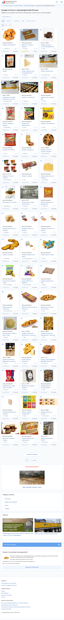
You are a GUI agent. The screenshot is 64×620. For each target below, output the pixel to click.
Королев (5, 415)
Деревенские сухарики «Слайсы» (28, 386)
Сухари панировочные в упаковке (47, 177)
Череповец (6, 258)
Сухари (4, 71)
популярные (17, 20)
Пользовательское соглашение (8, 585)
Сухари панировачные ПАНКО (47, 439)
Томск (43, 48)
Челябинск (6, 48)
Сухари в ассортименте (9, 45)
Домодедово (44, 179)
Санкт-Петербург (7, 284)
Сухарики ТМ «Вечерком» (48, 123)
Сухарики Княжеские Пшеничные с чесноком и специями (29, 334)
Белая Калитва (45, 153)
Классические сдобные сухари (9, 281)
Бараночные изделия (11, 502)
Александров (45, 415)
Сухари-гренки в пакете (47, 254)
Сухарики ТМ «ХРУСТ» (9, 149)
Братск (43, 258)
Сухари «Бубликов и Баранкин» (27, 281)
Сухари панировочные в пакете (28, 255)
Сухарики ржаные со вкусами (27, 229)
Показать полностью (32, 568)
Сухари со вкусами (27, 176)
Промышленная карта (6, 596)
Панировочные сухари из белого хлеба (10, 334)
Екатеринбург (6, 127)
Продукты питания (18, 5)
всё (3, 20)
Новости (3, 598)
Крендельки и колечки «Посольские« (47, 308)
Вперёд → (35, 460)
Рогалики (7, 498)
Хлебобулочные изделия (29, 5)
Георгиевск (25, 101)
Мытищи (24, 153)
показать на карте (30, 20)
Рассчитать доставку (32, 546)
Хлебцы (7, 508)
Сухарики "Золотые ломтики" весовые (46, 150)
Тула (23, 179)
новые (23, 20)
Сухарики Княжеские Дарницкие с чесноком (9, 360)
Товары (3, 592)
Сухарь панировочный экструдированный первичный (28, 72)
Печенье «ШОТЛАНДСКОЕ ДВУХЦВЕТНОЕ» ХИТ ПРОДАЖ (48, 360)
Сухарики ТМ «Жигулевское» (26, 124)
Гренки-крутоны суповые (10, 202)
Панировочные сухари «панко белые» (28, 203)
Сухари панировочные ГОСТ (47, 281)
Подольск (25, 206)
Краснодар (44, 442)
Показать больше (32, 454)
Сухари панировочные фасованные (47, 203)
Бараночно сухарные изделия (27, 45)
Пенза (24, 127)
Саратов (24, 74)
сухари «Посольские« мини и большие (29, 308)
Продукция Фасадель (6, 610)
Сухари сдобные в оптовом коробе (46, 386)
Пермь (24, 415)
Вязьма (43, 284)
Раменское (44, 363)
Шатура (24, 232)
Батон (6, 505)
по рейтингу (9, 20)
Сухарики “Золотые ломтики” (8, 177)
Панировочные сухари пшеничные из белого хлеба (9, 98)
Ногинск (43, 101)
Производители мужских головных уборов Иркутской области (16, 608)
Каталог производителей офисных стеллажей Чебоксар (14, 604)
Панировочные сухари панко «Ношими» (9, 386)
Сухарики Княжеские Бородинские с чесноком (48, 334)
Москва (5, 74)
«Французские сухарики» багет (48, 98)
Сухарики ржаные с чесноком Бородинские (47, 45)
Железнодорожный (27, 258)
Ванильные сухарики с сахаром (9, 439)
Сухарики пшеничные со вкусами (48, 229)
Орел (24, 311)
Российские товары (8, 5)
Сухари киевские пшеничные (7, 308)
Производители (5, 594)
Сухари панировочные (47, 71)
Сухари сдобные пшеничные (26, 360)
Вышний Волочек (7, 311)
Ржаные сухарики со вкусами (8, 124)
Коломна (24, 442)
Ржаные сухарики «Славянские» (26, 413)
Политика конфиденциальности (9, 587)
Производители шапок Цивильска (9, 606)
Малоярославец (45, 74)
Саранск (24, 363)
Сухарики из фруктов (27, 149)
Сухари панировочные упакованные (28, 439)
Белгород (25, 48)
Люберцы (6, 232)
